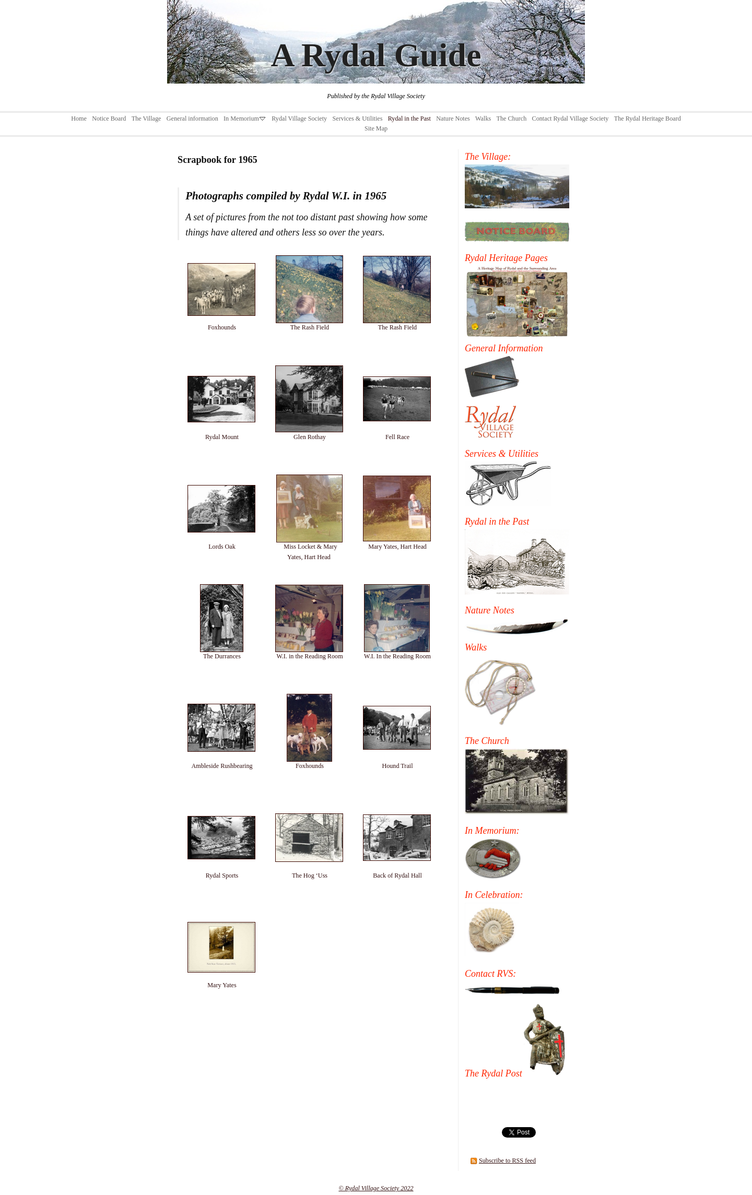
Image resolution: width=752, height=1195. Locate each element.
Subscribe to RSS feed (507, 1160)
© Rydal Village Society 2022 (375, 1188)
